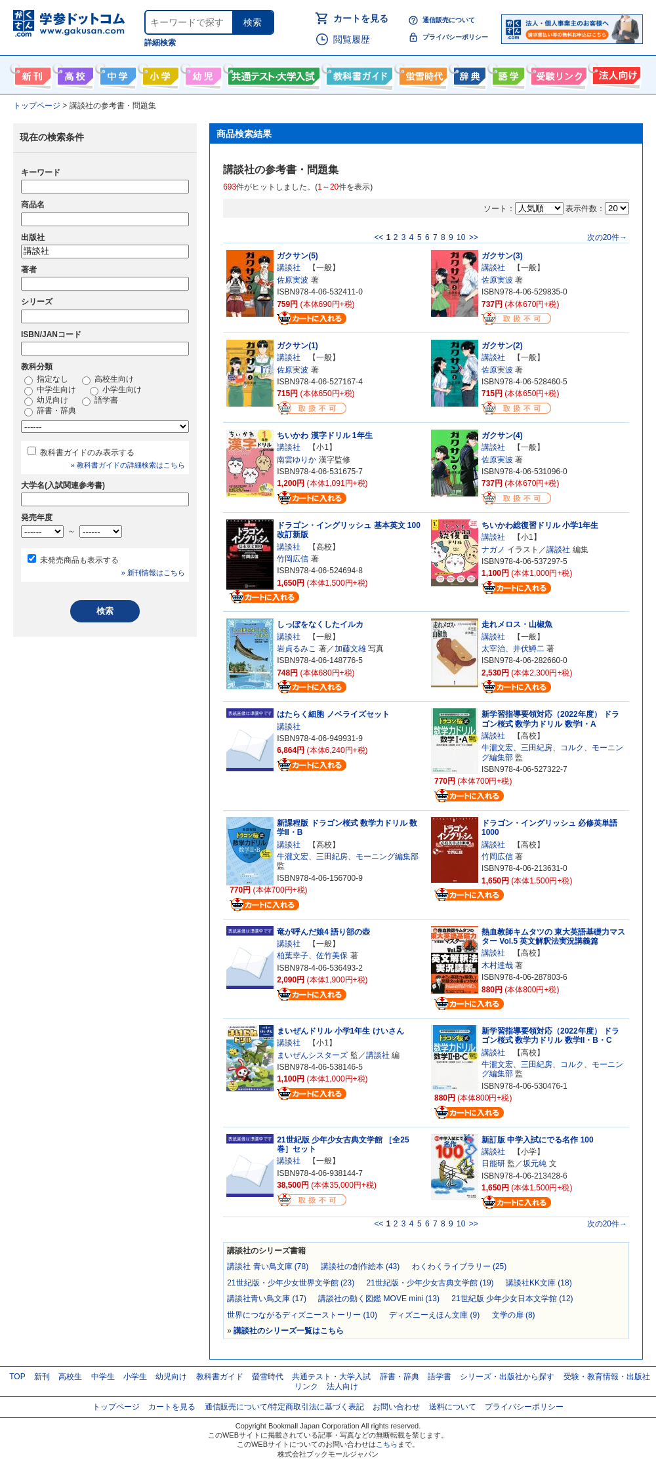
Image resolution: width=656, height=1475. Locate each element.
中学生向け (116, 73)
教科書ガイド (357, 73)
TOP (17, 1376)
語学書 (506, 73)
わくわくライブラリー (459, 1266)
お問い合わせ (396, 1406)
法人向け (615, 73)
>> (473, 237)
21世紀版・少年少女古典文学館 (430, 1282)
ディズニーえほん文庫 (434, 1315)
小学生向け (159, 73)
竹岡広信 (292, 558)
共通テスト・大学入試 (272, 73)
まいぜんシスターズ (312, 1055)
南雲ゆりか (296, 459)
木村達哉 (497, 965)
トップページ (116, 1406)
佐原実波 (292, 280)
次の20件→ (607, 237)
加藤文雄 (350, 648)
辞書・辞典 (50, 411)
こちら (387, 1444)
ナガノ (493, 549)
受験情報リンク (557, 73)
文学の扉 (513, 1315)
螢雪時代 (421, 73)
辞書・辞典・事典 (468, 73)
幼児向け (201, 73)
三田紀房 (536, 747)
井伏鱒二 (528, 648)
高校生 (70, 1376)
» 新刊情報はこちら (153, 572)
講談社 (288, 267)
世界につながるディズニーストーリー (302, 1315)
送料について (452, 1406)
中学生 (103, 1376)
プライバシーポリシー (455, 37)
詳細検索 (160, 42)
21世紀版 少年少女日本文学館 (512, 1298)
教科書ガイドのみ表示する (87, 452)
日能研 (493, 1163)
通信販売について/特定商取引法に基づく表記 (284, 1406)
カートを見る (360, 18)
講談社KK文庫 (539, 1282)
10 (461, 237)
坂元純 (534, 1163)
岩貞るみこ (296, 648)
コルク (572, 747)
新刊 (42, 1376)
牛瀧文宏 (497, 747)
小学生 (135, 1376)
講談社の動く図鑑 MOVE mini (379, 1298)
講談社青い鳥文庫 (266, 1298)
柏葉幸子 (292, 955)
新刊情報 (31, 73)
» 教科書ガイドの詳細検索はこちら (128, 465)
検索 (252, 22)
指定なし (46, 379)
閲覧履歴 (351, 39)
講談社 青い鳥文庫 (267, 1266)
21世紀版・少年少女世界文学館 (290, 1282)
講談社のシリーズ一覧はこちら (289, 1330)
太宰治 (493, 648)
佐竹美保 (332, 955)
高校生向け (73, 73)
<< (378, 237)
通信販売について (448, 20)
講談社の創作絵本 (360, 1266)
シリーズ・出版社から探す (507, 1376)
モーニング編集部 (387, 856)
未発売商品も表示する (79, 560)
